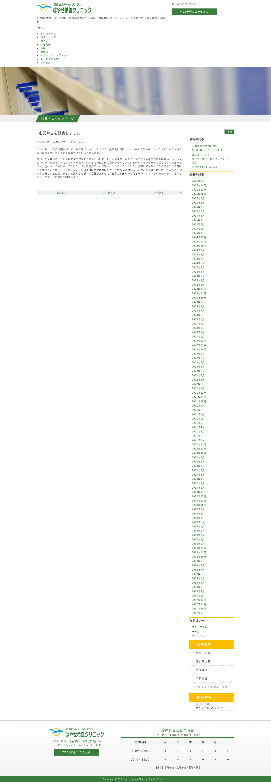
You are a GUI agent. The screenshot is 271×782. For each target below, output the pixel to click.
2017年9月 (198, 612)
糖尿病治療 (203, 661)
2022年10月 (199, 349)
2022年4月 (198, 375)
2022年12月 (199, 340)
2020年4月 (198, 479)
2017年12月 (199, 600)
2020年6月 (198, 470)
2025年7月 (198, 207)
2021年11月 (199, 397)
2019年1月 (198, 543)
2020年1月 (198, 492)
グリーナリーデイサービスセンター (209, 705)
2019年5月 (198, 526)
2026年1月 (198, 181)
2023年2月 (198, 332)
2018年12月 (199, 548)
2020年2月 (198, 487)
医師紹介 (45, 40)
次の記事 (167, 192)
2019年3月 (198, 535)
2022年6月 (198, 366)
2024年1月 (198, 284)
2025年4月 (198, 220)
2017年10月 (199, 608)
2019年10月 (199, 505)
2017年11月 (199, 604)
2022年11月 (199, 345)
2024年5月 (198, 267)
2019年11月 (199, 500)
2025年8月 (198, 202)
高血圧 (44, 48)
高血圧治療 (203, 653)
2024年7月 (198, 258)
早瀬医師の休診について (206, 145)
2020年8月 (198, 461)
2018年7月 (198, 569)
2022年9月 (198, 353)
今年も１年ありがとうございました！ (211, 160)
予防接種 (201, 678)
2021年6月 (198, 418)
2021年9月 (198, 405)
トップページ (48, 33)
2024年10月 (199, 245)
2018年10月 (199, 556)
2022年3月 (198, 379)
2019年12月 (199, 496)
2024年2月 (198, 280)
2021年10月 (199, 401)
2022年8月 (198, 358)
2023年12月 (199, 289)
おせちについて (201, 154)
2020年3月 (198, 483)
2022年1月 (198, 388)
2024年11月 (199, 241)
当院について (48, 37)
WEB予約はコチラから (194, 11)
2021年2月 (198, 435)
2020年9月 (198, 457)
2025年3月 (198, 224)
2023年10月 (199, 297)
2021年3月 (198, 431)
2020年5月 (198, 474)
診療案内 (45, 44)
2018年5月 (198, 578)
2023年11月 (199, 293)
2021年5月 (198, 423)
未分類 (196, 631)
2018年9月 (198, 561)
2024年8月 (198, 254)
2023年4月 (198, 323)
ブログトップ (110, 192)
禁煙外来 (201, 670)
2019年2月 (198, 539)
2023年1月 (198, 336)
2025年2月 (198, 228)
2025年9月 (198, 198)
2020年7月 (198, 466)
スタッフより (76, 141)
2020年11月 (199, 448)
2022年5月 (198, 371)
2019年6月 (198, 522)
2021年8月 (198, 410)
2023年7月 (198, 310)
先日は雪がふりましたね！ (207, 150)
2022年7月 (198, 362)
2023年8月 (198, 306)
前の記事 (52, 192)
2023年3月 (198, 328)
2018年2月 (198, 591)
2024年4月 (198, 271)
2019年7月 (198, 517)
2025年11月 (199, 189)
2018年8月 (198, 565)
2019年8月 (198, 513)
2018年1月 (198, 595)
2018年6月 (198, 574)
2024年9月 (198, 250)
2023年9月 (198, 302)
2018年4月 (198, 582)
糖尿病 (44, 51)
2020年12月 (199, 444)
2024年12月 (199, 237)
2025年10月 (199, 194)
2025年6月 (198, 211)
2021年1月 (198, 440)
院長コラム (198, 635)
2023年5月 (198, 319)
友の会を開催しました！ (206, 166)
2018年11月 (199, 552)
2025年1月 (198, 233)
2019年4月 (198, 530)
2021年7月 (198, 414)
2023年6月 (198, 315)
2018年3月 (198, 587)
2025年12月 (199, 185)
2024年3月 (198, 276)
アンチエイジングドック (54, 55)
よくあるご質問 (49, 59)
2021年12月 (199, 392)
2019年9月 (198, 509)
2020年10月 (199, 453)
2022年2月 (198, 384)
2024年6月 (198, 263)
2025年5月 (198, 215)
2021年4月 (198, 427)
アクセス (45, 62)
